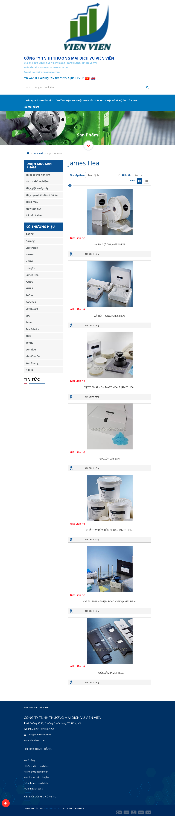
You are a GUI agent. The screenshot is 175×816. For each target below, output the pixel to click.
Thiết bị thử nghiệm (36, 100)
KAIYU (29, 281)
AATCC (30, 234)
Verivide (31, 349)
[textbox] (87, 87)
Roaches (31, 302)
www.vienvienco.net (34, 740)
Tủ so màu (133, 100)
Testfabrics (32, 329)
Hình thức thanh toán (36, 771)
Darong (30, 241)
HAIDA (30, 261)
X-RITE (29, 370)
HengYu (30, 268)
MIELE (29, 288)
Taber (29, 322)
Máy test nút (33, 208)
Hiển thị (126, 175)
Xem (132, 180)
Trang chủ (30, 78)
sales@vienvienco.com (46, 72)
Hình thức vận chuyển (36, 777)
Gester (30, 254)
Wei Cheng (32, 363)
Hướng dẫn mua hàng (36, 766)
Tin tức (55, 78)
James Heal (32, 275)
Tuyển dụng (67, 78)
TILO (28, 336)
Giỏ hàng (29, 760)
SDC (28, 315)
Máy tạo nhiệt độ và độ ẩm (110, 100)
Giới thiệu (44, 78)
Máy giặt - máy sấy (83, 100)
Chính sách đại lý (33, 788)
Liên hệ (79, 78)
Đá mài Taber (31, 107)
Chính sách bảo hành (36, 783)
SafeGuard (32, 309)
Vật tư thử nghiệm (60, 100)
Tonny (29, 342)
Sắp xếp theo (77, 175)
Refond (30, 295)
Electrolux (32, 247)
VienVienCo (33, 356)
